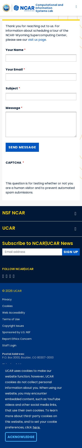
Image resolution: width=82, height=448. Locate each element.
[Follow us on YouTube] (14, 276)
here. (36, 427)
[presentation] (34, 173)
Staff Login (9, 345)
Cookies (7, 306)
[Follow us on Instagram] (10, 276)
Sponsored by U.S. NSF (16, 332)
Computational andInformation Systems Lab (49, 8)
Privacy (7, 299)
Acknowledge (21, 436)
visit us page (37, 40)
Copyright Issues (13, 326)
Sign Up (71, 251)
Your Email (14, 69)
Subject (12, 88)
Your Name (14, 50)
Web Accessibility (13, 313)
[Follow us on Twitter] (7, 276)
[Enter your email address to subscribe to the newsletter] (32, 251)
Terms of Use (11, 319)
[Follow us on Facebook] (3, 276)
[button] (75, 213)
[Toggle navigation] (76, 6)
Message (13, 108)
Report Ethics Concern (17, 339)
